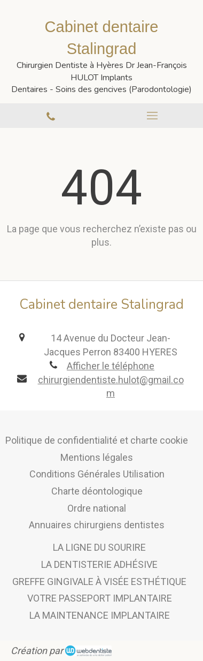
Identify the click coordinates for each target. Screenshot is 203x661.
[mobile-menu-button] (152, 115)
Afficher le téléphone (110, 365)
